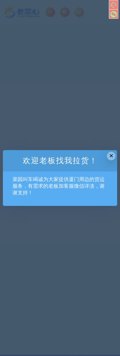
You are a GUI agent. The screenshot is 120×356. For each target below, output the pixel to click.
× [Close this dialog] (111, 156)
